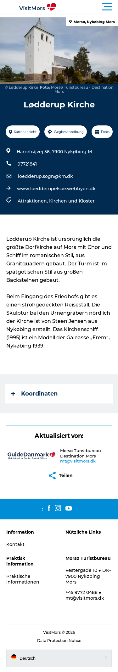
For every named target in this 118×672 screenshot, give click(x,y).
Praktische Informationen (22, 579)
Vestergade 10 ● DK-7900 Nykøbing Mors (88, 575)
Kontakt (15, 544)
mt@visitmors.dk (78, 460)
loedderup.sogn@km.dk (45, 176)
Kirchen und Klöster (72, 201)
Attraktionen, (33, 201)
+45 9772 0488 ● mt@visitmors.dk (84, 595)
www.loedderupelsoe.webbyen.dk (56, 188)
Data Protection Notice (59, 640)
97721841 (27, 164)
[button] (87, 7)
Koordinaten (34, 393)
